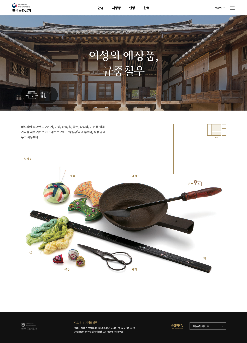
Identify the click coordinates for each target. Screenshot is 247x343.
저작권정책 (91, 322)
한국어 (218, 8)
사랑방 (116, 7)
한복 (146, 7)
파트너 (77, 322)
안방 (132, 7)
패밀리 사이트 (201, 326)
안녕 (100, 7)
